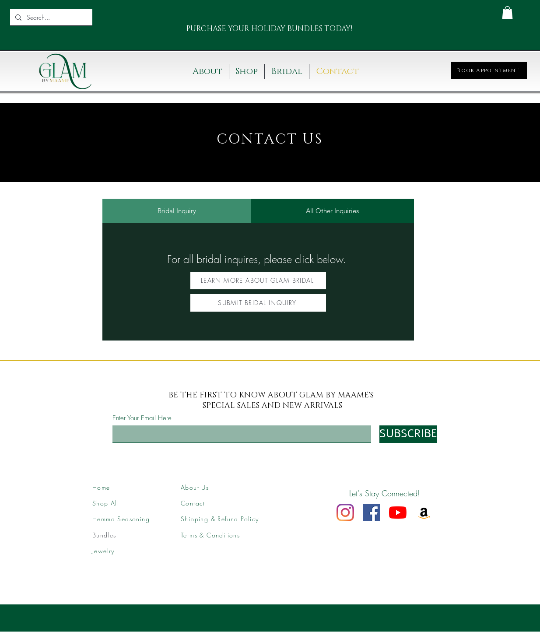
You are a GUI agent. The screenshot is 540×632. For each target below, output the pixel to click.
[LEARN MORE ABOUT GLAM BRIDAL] (258, 280)
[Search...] (50, 17)
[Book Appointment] (489, 70)
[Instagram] (345, 512)
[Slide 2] (269, 33)
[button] (507, 12)
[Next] (337, 29)
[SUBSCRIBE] (408, 434)
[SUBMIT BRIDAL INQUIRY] (258, 303)
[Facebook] (371, 512)
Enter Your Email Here (142, 418)
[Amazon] (424, 512)
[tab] (176, 211)
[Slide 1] (258, 33)
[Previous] (191, 29)
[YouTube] (398, 512)
